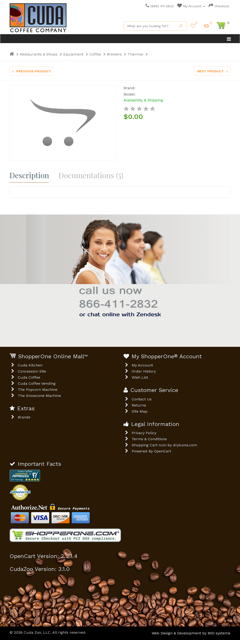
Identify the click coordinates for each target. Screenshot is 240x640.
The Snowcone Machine (39, 395)
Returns (139, 405)
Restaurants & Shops (38, 54)
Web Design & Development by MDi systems (191, 633)
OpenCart (162, 451)
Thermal (135, 54)
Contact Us (142, 399)
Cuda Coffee (29, 377)
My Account (191, 6)
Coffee (95, 54)
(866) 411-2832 (160, 6)
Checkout (219, 6)
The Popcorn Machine (37, 389)
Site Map (139, 411)
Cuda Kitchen (30, 365)
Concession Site (32, 371)
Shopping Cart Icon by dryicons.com (164, 445)
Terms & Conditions (149, 439)
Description (29, 175)
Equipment (73, 54)
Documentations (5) (90, 175)
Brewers (114, 54)
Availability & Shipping (143, 100)
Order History (144, 371)
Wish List (140, 377)
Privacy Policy (144, 433)
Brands (24, 417)
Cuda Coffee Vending (37, 383)
